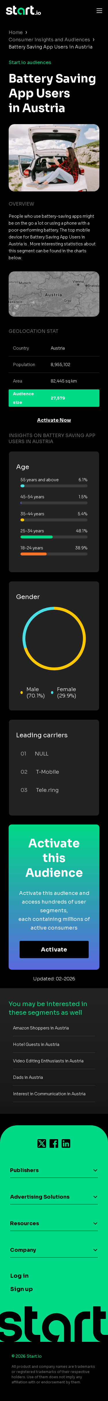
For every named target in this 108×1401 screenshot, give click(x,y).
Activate (54, 949)
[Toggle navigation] (98, 10)
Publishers (24, 1170)
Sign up (21, 1289)
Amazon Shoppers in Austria (41, 1028)
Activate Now (54, 420)
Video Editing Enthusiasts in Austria (48, 1061)
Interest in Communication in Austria (49, 1093)
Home (16, 32)
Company (23, 1250)
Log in (19, 1275)
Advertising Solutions (39, 1197)
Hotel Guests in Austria (36, 1044)
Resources (24, 1223)
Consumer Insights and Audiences (49, 40)
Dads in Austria (28, 1077)
